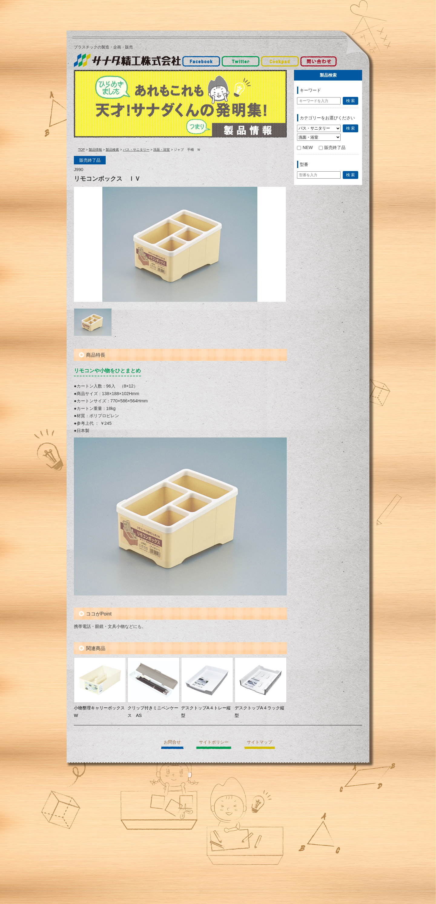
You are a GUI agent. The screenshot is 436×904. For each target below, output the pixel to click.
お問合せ (172, 742)
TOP (81, 149)
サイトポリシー (214, 742)
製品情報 (95, 149)
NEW (305, 147)
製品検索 (112, 149)
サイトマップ (259, 742)
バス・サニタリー (136, 149)
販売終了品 (332, 147)
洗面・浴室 (161, 149)
